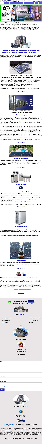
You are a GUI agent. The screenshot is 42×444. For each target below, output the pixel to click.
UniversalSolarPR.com (9, 424)
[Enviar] (2, 389)
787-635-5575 (17, 1)
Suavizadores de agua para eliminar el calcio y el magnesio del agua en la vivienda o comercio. (20, 197)
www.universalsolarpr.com (12, 57)
